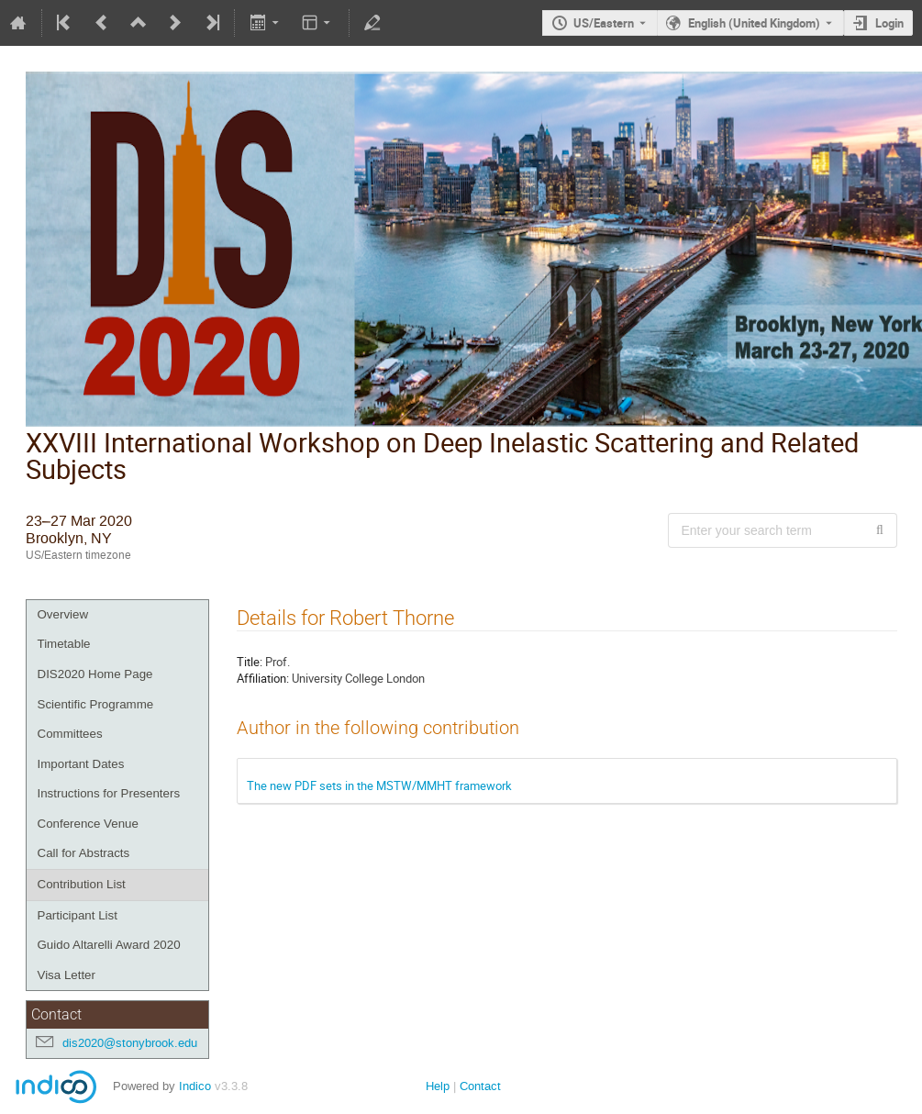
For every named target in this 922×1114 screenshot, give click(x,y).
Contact (480, 1086)
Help (438, 1086)
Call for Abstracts (84, 853)
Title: (249, 661)
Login (889, 23)
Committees (70, 734)
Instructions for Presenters (109, 793)
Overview (63, 614)
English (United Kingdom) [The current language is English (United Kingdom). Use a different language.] (754, 23)
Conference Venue (88, 823)
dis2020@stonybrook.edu (129, 1043)
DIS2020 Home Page (95, 674)
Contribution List (82, 884)
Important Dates (81, 764)
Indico (195, 1086)
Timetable (64, 644)
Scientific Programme (96, 704)
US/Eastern (603, 23)
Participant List (77, 915)
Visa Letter (66, 975)
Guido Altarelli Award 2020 (109, 945)
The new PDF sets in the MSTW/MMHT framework (379, 785)
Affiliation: (263, 678)
